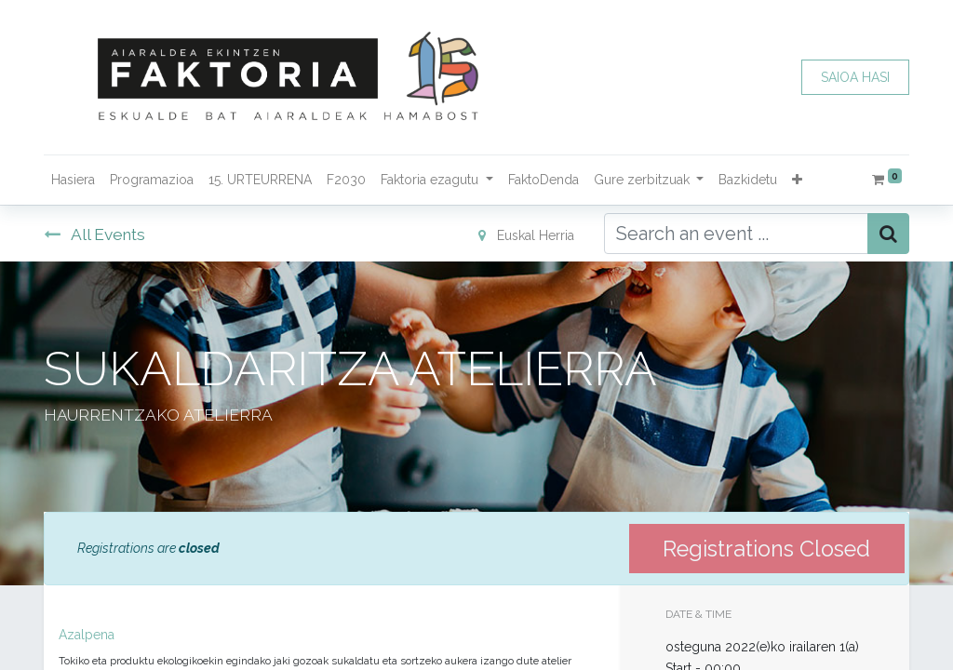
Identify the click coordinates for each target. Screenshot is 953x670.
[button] (797, 180)
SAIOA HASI (855, 77)
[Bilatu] (888, 233)
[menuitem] (73, 180)
